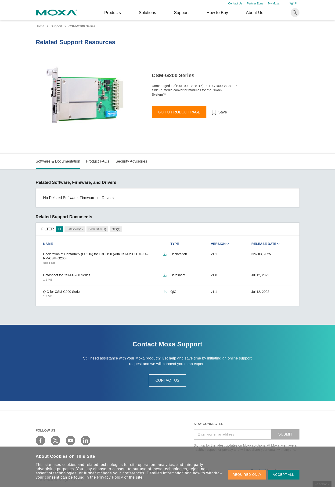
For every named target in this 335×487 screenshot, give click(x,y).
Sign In (293, 3)
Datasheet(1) (74, 229)
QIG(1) (116, 229)
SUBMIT (285, 434)
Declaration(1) (97, 229)
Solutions (147, 12)
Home (40, 26)
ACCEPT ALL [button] (283, 474)
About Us (254, 12)
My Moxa (273, 3)
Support (181, 12)
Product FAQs (97, 161)
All (59, 229)
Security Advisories (131, 161)
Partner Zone (255, 3)
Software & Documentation (58, 161)
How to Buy (217, 12)
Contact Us (235, 3)
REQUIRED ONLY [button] (247, 474)
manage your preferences (120, 473)
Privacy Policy (110, 477)
